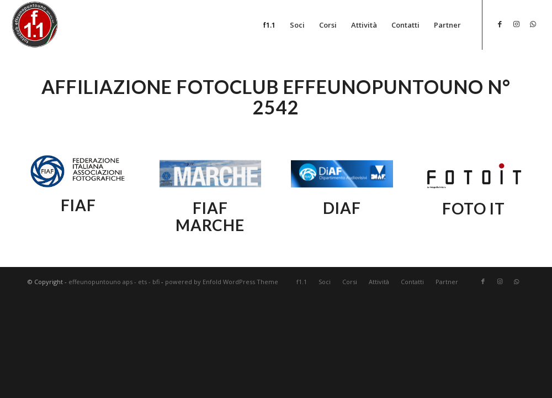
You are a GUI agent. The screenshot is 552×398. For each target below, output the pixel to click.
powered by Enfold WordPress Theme (221, 281)
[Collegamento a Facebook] (499, 23)
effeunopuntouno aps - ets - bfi (114, 281)
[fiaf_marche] (211, 174)
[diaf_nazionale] (342, 174)
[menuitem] (269, 25)
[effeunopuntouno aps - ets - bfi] (35, 24)
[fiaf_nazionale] (79, 172)
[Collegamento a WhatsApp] (532, 23)
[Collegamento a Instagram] (516, 23)
